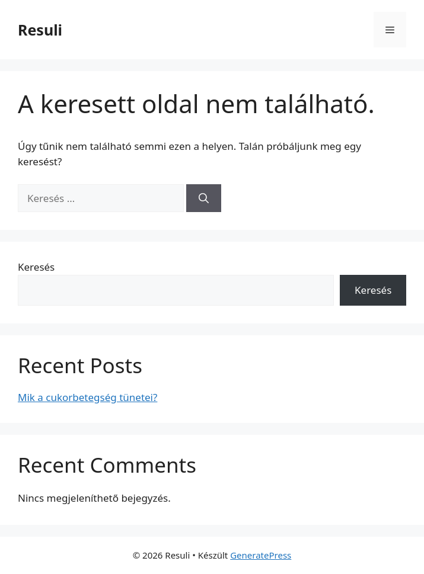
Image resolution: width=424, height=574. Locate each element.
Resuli (40, 30)
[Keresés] (203, 198)
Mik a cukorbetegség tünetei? (87, 397)
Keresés (36, 267)
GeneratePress (260, 555)
